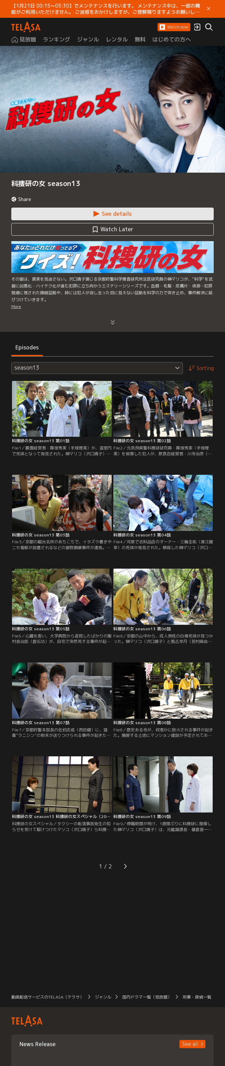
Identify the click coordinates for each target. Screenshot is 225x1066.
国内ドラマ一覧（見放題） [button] (147, 997)
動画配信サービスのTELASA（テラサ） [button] (47, 997)
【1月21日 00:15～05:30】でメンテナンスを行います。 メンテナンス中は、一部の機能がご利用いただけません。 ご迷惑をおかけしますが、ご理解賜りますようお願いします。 (105, 9)
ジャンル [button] (103, 997)
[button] (174, 27)
